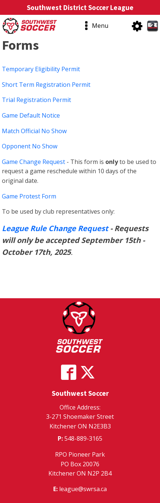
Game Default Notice (31, 115)
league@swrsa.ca (83, 489)
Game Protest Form (29, 196)
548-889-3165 (83, 438)
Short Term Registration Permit (46, 84)
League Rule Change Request (56, 228)
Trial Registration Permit (36, 100)
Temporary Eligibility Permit (41, 69)
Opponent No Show (29, 146)
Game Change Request (33, 162)
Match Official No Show (34, 131)
